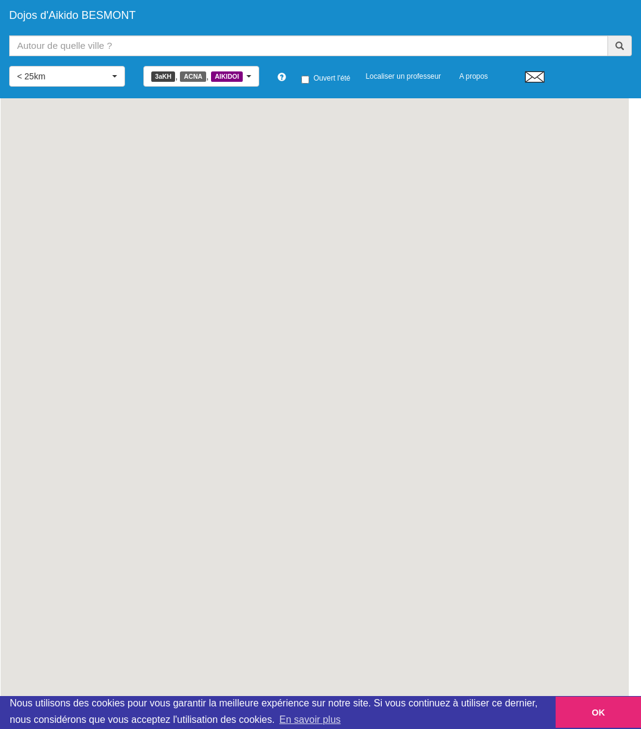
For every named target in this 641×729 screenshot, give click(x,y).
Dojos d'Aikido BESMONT (72, 15)
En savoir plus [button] (310, 719)
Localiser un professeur (403, 76)
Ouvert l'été (325, 79)
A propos (473, 76)
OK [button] (598, 712)
